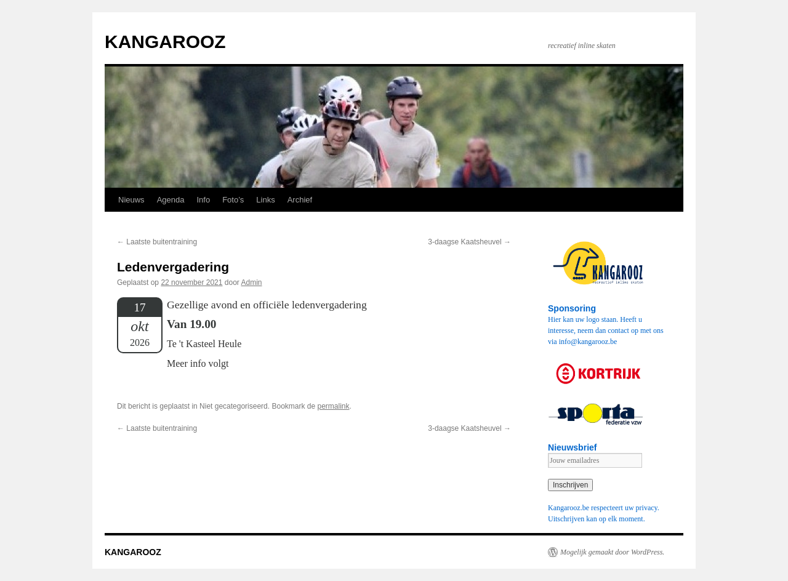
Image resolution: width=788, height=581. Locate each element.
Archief (299, 199)
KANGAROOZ (165, 41)
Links (265, 199)
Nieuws (131, 199)
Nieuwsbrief (572, 447)
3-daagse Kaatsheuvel (469, 242)
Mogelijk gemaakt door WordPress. (612, 552)
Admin (251, 282)
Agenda (171, 199)
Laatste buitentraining (157, 242)
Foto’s (233, 199)
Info (203, 199)
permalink (334, 406)
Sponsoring (572, 308)
